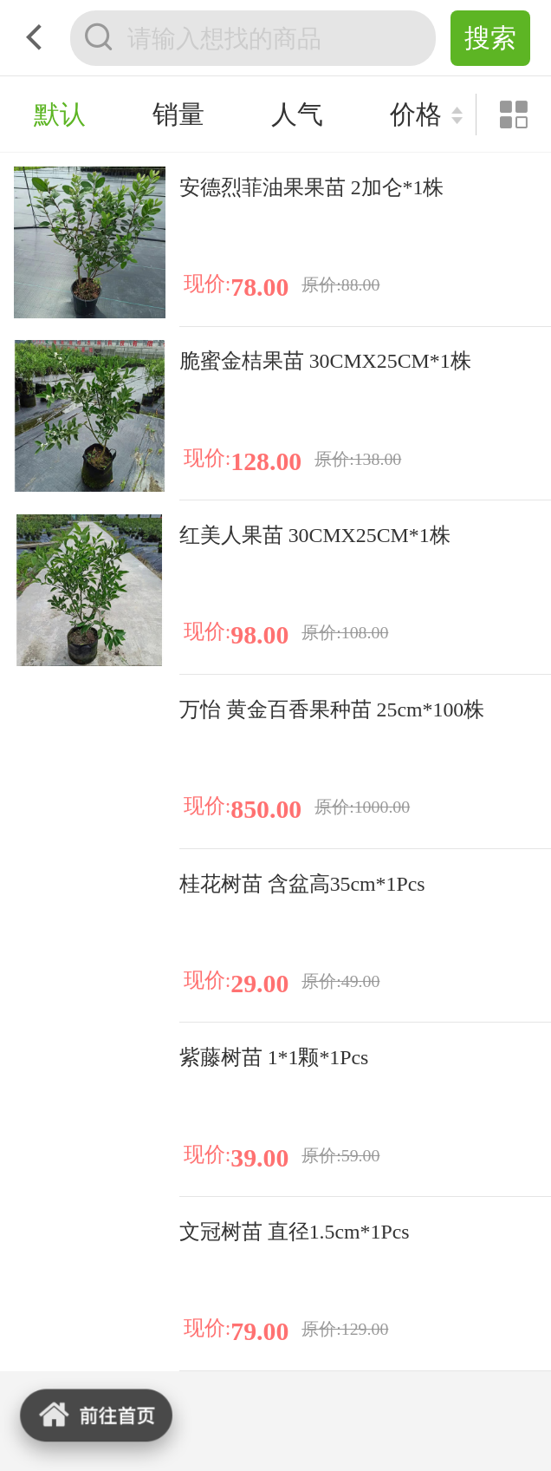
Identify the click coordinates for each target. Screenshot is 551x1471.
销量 (178, 114)
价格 (416, 114)
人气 (297, 114)
